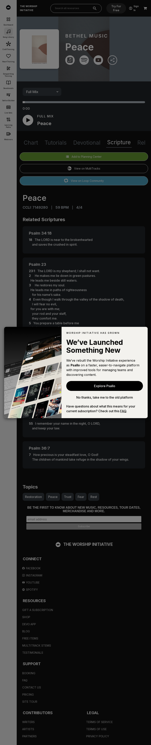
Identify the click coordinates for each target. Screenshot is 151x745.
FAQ (123, 411)
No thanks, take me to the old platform (104, 397)
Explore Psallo (104, 386)
